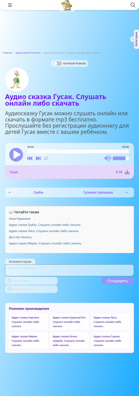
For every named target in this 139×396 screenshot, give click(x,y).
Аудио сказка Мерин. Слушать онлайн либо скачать (45, 243)
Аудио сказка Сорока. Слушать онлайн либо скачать (107, 341)
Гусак (14, 172)
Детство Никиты (20, 237)
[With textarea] (69, 270)
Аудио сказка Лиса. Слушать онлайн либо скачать (44, 231)
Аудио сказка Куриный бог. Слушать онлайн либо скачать (69, 322)
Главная (7, 52)
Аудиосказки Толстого (28, 52)
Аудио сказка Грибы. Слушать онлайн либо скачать (45, 225)
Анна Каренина (19, 219)
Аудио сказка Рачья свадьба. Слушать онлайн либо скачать (69, 341)
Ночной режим (74, 63)
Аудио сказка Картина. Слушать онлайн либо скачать (26, 322)
